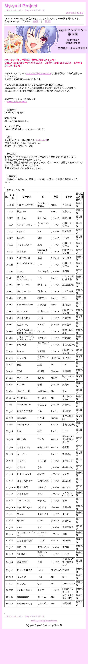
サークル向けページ (17, 101)
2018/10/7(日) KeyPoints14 (38, 73)
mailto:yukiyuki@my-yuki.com (44, 621)
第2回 (48, 21)
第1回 (35, 21)
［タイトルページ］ (13, 10)
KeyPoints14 (41, 140)
